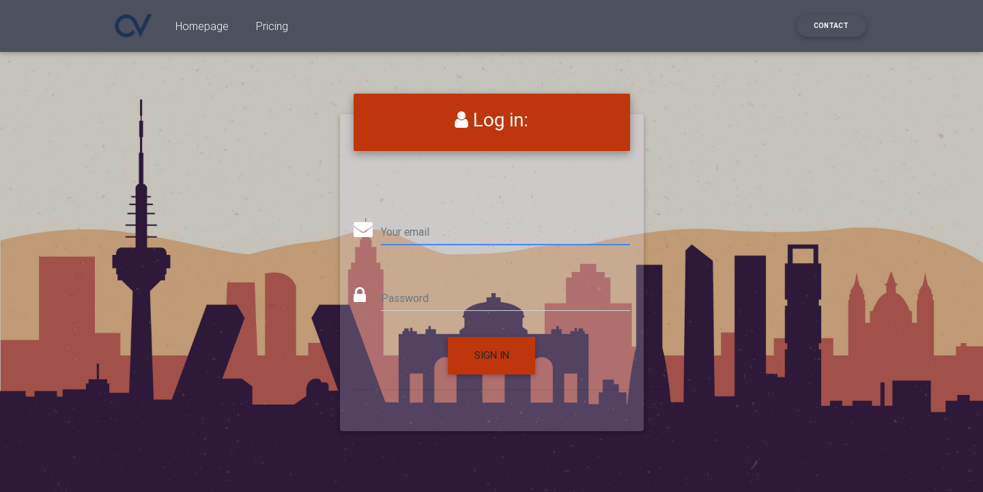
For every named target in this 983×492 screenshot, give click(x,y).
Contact (831, 28)
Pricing (272, 29)
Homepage (202, 29)
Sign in (491, 354)
